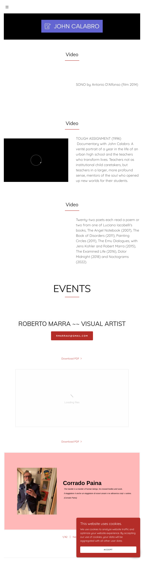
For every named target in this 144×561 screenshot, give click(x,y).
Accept (108, 549)
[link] (72, 26)
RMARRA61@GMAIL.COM (72, 335)
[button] (7, 7)
